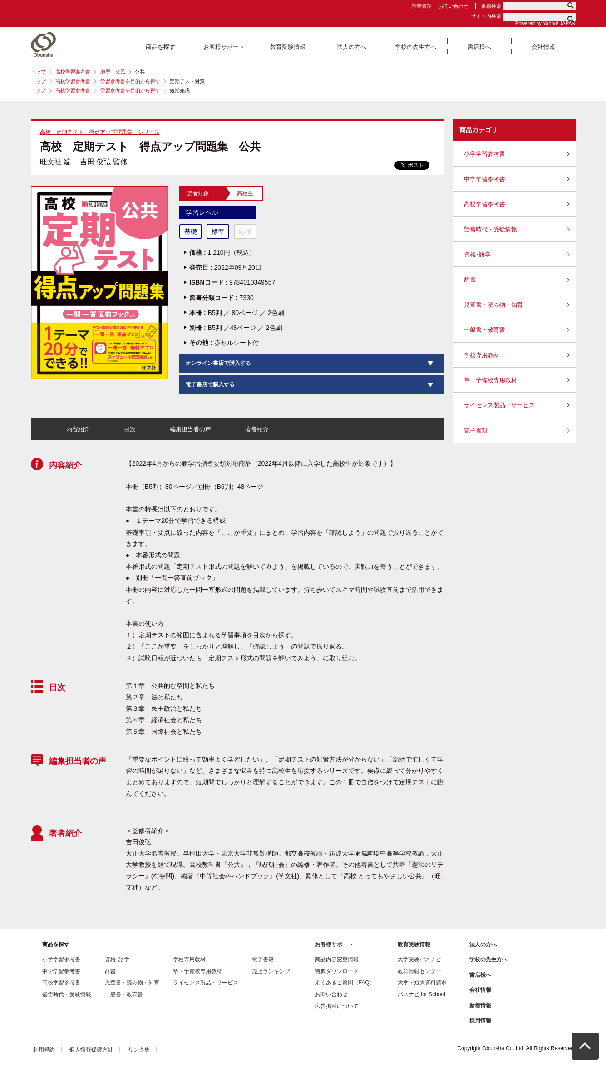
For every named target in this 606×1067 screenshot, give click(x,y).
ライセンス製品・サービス (499, 405)
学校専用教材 (481, 355)
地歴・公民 (112, 71)
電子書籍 (476, 430)
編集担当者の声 (190, 429)
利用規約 (44, 1049)
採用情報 (480, 1021)
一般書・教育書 (484, 329)
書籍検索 (491, 6)
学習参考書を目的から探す (130, 81)
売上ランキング (271, 971)
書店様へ (480, 975)
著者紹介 (257, 429)
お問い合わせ (453, 6)
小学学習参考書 (484, 153)
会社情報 (480, 990)
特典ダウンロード (337, 971)
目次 (130, 429)
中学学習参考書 (484, 179)
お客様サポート (334, 944)
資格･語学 (477, 254)
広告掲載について (337, 1006)
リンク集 (139, 1049)
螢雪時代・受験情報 (490, 229)
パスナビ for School (421, 994)
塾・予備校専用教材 (490, 380)
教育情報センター (419, 971)
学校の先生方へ (488, 959)
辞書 (470, 279)
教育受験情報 (414, 944)
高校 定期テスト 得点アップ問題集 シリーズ (100, 132)
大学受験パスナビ (419, 959)
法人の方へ (483, 944)
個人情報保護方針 (91, 1049)
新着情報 (421, 6)
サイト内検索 (486, 16)
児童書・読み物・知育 (493, 304)
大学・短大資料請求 (422, 982)
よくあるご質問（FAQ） (345, 982)
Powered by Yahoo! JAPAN (545, 23)
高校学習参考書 (72, 71)
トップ (38, 71)
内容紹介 (78, 429)
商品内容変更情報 (337, 959)
